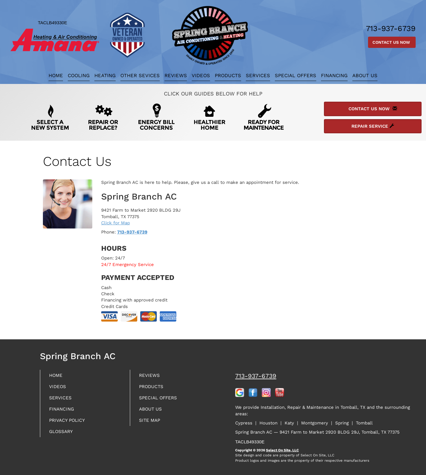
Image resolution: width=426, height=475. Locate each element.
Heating (105, 75)
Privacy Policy (70, 424)
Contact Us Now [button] (391, 42)
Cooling (79, 75)
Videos (201, 75)
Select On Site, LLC (282, 450)
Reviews (175, 75)
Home (56, 75)
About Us (364, 75)
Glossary (63, 436)
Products (228, 75)
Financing (334, 75)
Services (258, 75)
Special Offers (295, 75)
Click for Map (115, 223)
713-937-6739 (132, 232)
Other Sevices (140, 75)
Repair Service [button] (372, 126)
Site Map (151, 424)
